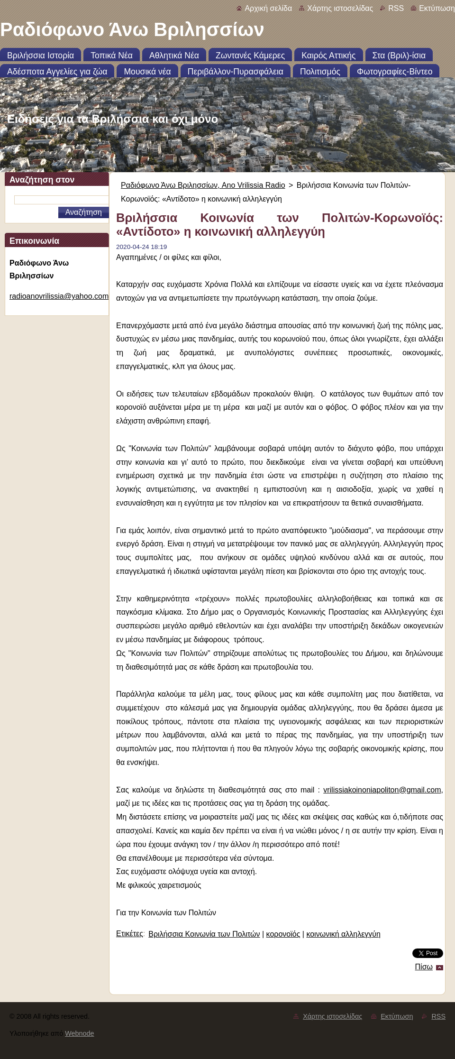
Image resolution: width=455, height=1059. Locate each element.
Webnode (79, 1033)
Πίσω (424, 967)
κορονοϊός (283, 934)
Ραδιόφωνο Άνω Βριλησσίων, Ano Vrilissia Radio (203, 185)
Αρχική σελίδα (268, 8)
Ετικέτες (129, 934)
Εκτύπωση (437, 8)
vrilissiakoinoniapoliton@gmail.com (382, 790)
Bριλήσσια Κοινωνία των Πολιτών (204, 934)
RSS (396, 8)
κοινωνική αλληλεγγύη (343, 934)
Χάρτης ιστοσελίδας (340, 8)
